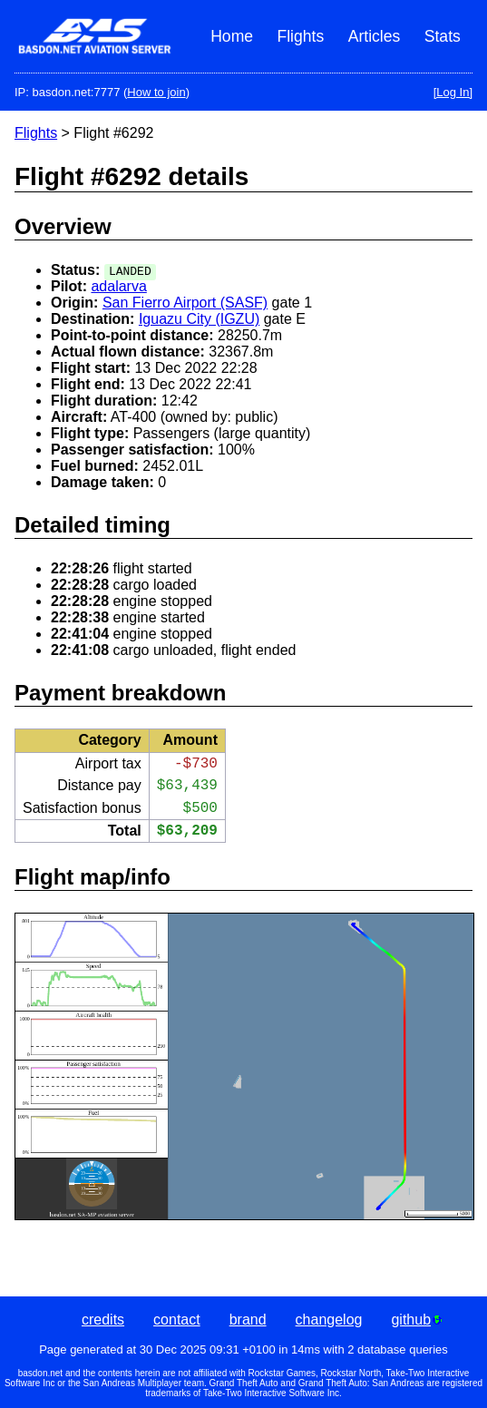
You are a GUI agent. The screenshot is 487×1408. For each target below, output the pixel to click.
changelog (329, 1319)
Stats (442, 36)
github (416, 1319)
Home (231, 36)
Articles (374, 36)
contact (176, 1319)
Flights (300, 36)
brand (248, 1319)
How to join (156, 92)
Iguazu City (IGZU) (199, 319)
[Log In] (452, 92)
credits (103, 1319)
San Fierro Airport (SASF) (185, 302)
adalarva (118, 286)
